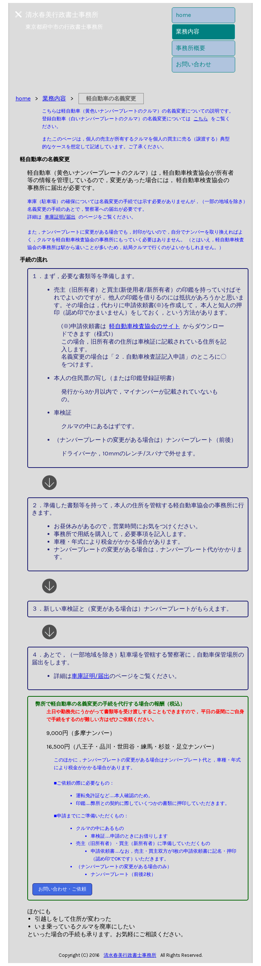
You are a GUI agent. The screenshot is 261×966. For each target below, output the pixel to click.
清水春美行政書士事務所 (130, 955)
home (183, 14)
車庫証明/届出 (60, 217)
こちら (201, 118)
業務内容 (187, 31)
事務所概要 (190, 48)
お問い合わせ (193, 64)
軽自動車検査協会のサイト (144, 326)
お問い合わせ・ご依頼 (62, 889)
